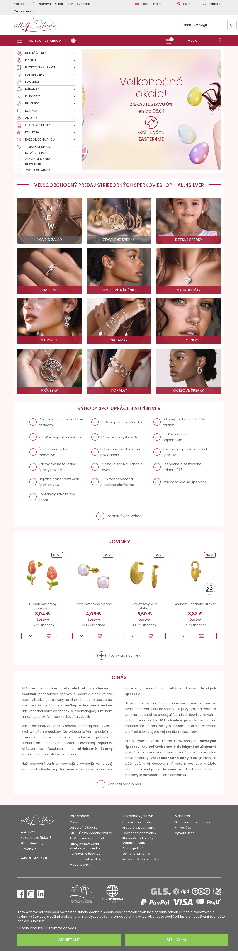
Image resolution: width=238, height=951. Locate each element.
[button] (193, 41)
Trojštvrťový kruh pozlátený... (144, 606)
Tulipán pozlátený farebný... (43, 606)
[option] (151, 109)
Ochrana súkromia (136, 854)
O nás (59, 4)
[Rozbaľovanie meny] (184, 4)
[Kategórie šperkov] (47, 40)
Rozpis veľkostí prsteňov (140, 859)
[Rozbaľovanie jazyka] (149, 3)
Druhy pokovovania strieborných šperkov (85, 846)
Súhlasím (176, 940)
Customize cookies (60, 928)
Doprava (44, 4)
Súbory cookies (30, 928)
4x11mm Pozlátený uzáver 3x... (195, 606)
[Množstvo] (28, 636)
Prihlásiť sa (183, 827)
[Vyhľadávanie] (207, 25)
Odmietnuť (69, 940)
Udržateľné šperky (83, 827)
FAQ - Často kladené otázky (91, 833)
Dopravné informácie (138, 822)
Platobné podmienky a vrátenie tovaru (139, 840)
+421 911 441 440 (34, 858)
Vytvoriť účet (184, 833)
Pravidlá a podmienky (138, 827)
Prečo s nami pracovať (87, 838)
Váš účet (183, 816)
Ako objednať (24, 4)
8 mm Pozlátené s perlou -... (93, 606)
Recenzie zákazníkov (85, 859)
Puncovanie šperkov (85, 854)
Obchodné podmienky (139, 833)
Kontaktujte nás (79, 4)
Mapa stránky (80, 864)
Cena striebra (24, 11)
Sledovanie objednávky (192, 822)
